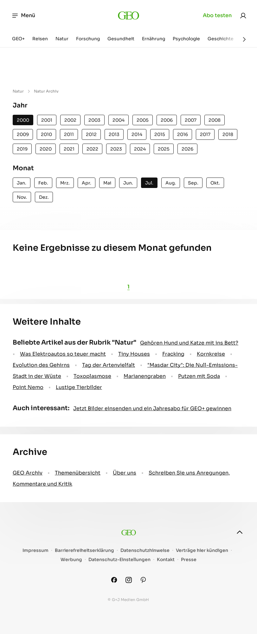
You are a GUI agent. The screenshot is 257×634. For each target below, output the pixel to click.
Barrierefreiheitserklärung (84, 550)
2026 (187, 149)
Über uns (124, 472)
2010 (46, 134)
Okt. (215, 183)
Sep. (193, 183)
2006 (167, 120)
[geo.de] (128, 15)
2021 (69, 149)
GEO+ (18, 39)
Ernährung (153, 39)
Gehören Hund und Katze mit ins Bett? (189, 343)
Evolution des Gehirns (41, 365)
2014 (137, 134)
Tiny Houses (134, 354)
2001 (46, 120)
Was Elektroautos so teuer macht (63, 354)
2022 (92, 149)
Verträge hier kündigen (202, 550)
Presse (188, 559)
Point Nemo (28, 387)
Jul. (149, 183)
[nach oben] (239, 532)
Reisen (40, 39)
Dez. (44, 197)
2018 (227, 134)
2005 (143, 120)
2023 (116, 149)
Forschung (88, 39)
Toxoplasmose (92, 376)
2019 (22, 149)
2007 (190, 120)
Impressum (35, 550)
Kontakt (166, 559)
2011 (69, 134)
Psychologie (186, 39)
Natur (61, 39)
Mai (107, 183)
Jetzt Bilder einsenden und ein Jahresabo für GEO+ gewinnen (152, 408)
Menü (23, 15)
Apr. (86, 183)
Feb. (43, 183)
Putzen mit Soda (199, 376)
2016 (182, 134)
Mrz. (65, 183)
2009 (23, 134)
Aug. (170, 183)
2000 (23, 120)
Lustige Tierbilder (79, 387)
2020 (46, 149)
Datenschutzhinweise (145, 550)
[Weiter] (244, 39)
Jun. (128, 183)
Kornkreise (211, 354)
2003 (94, 120)
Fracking (173, 354)
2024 (140, 149)
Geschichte (221, 39)
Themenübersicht (77, 472)
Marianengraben (145, 376)
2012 (91, 134)
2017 (205, 134)
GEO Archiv (27, 472)
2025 (164, 149)
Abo (217, 15)
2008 (215, 120)
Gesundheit (120, 39)
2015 (159, 134)
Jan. (21, 183)
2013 (114, 134)
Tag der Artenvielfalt (108, 365)
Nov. (22, 197)
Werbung (71, 559)
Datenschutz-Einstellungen (119, 559)
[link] (243, 15)
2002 (70, 120)
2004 (118, 120)
